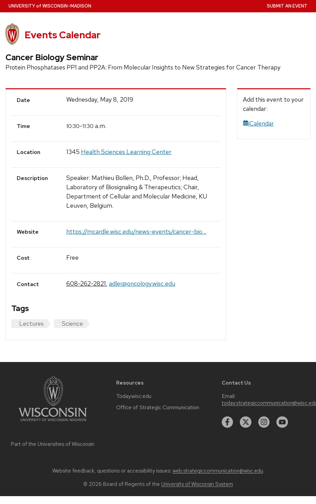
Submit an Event (287, 6)
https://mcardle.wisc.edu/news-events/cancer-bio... (136, 231)
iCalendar (258, 123)
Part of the (52, 444)
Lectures (31, 323)
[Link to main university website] (52, 422)
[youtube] (282, 422)
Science (72, 323)
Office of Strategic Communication (157, 407)
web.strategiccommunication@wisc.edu (218, 470)
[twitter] (245, 422)
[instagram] (264, 422)
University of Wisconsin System (197, 484)
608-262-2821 (86, 283)
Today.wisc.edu (133, 396)
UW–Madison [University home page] (50, 6)
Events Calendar (62, 34)
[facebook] (227, 422)
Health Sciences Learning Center (126, 152)
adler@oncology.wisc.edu (142, 283)
